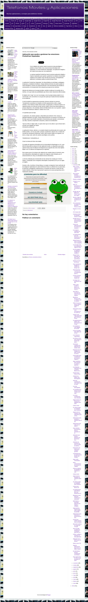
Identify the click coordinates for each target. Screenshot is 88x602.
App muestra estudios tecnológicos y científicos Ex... (77, 175)
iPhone (17, 23)
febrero (75, 581)
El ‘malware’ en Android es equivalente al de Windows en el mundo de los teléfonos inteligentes (12, 203)
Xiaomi (27, 28)
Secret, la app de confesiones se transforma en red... (77, 199)
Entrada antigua (61, 254)
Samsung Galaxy (16, 26)
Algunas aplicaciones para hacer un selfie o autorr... (77, 547)
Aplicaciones (27, 18)
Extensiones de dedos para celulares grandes (76, 449)
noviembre (75, 563)
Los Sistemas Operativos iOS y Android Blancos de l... (77, 368)
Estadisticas (77, 18)
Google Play (46, 20)
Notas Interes (58, 23)
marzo (74, 579)
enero (74, 583)
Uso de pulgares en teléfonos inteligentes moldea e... (77, 251)
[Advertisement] (44, 38)
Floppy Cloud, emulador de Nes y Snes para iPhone (76, 256)
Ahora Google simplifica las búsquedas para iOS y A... (77, 530)
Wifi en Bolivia (75, 93)
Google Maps (28, 20)
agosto (75, 569)
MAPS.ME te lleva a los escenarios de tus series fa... (77, 310)
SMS (39, 26)
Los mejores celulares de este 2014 (76, 231)
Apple (41, 18)
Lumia (32, 23)
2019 (73, 153)
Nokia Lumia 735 (77, 543)
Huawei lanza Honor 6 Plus (76, 373)
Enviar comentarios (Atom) (35, 257)
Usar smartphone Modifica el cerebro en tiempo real (77, 265)
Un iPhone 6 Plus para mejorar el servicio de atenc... (77, 340)
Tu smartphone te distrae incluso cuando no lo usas (77, 391)
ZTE (38, 28)
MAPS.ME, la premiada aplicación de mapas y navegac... (76, 503)
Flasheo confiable (77, 179)
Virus (81, 26)
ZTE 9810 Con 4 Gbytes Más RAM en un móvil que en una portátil (12, 221)
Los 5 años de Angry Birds (76, 335)
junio (74, 573)
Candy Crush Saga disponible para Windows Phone (77, 316)
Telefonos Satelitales (58, 26)
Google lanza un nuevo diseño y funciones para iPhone (77, 220)
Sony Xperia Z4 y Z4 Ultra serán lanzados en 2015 (77, 558)
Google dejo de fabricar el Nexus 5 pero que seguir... (76, 193)
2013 (73, 585)
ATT (46, 18)
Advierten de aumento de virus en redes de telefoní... (77, 443)
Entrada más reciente (28, 254)
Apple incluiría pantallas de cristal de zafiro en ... (77, 477)
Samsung (7, 26)
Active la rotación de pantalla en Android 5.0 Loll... (77, 470)
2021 (73, 148)
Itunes (23, 23)
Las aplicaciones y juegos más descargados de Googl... (77, 322)
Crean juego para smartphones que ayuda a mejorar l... (77, 357)
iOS (12, 23)
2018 (73, 155)
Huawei (7, 23)
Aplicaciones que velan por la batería (77, 425)
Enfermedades (67, 18)
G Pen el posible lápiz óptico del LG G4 (77, 332)
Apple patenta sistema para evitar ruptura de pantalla (76, 510)
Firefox (7, 20)
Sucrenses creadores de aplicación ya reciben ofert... (77, 345)
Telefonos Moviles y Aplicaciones (42, 7)
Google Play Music (68, 20)
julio (74, 571)
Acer (14, 18)
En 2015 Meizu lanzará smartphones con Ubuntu (76, 553)
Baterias (52, 18)
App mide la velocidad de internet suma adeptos (76, 293)
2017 (73, 157)
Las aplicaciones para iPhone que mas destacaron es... (77, 491)
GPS (76, 20)
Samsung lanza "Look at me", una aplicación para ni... (77, 271)
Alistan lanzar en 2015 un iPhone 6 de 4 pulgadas (77, 241)
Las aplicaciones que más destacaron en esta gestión (77, 236)
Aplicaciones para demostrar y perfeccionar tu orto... (77, 515)
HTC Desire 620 (76, 212)
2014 (73, 163)
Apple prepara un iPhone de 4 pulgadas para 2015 (77, 401)
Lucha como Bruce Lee (76, 487)
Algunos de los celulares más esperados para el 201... (77, 414)
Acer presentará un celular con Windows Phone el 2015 (77, 204)
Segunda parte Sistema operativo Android (12, 116)
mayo (74, 575)
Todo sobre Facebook (75, 111)
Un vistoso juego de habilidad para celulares (77, 409)
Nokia (51, 23)
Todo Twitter (75, 129)
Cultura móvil (76, 405)
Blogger (49, 594)
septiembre (76, 567)
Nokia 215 (15, 169)
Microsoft (38, 23)
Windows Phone (9, 28)
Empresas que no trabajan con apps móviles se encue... (77, 351)
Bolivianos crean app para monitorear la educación (77, 497)
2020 (73, 151)
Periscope (66, 23)
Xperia (33, 28)
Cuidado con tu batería (76, 182)
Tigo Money (69, 26)
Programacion (75, 75)
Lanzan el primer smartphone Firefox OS (77, 277)
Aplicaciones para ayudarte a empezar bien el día (77, 419)
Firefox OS (13, 20)
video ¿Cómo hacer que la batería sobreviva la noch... (76, 169)
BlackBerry (59, 18)
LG (27, 23)
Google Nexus (37, 20)
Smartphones (32, 26)
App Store (35, 18)
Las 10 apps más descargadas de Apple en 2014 (77, 246)
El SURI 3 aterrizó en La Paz (15, 134)
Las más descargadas (76, 387)
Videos (76, 26)
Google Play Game (56, 20)
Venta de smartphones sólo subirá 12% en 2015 (77, 382)
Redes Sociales (76, 50)
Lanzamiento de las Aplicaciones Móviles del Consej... (77, 455)
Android (20, 18)
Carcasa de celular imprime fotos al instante (77, 521)
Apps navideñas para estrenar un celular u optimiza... (76, 363)
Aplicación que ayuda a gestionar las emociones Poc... (76, 437)
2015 (73, 161)
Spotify (49, 26)
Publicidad (74, 23)
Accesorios (8, 18)
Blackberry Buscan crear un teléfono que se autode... (77, 299)
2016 (73, 159)
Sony (44, 26)
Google (20, 20)
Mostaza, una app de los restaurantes (12, 187)
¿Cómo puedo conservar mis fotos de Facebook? (76, 114)
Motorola (45, 23)
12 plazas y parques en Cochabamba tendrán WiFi (76, 95)
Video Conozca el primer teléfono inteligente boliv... (77, 304)
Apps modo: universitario (76, 460)
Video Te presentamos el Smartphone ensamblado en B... (77, 187)
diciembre (75, 164)
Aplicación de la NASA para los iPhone (77, 540)
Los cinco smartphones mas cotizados (77, 396)
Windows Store (19, 28)
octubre (75, 565)
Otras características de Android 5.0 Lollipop (77, 464)
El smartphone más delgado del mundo (76, 327)
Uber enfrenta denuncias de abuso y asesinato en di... (76, 431)
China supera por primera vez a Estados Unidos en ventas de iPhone (12, 152)
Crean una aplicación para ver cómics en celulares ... (77, 226)
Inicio (45, 254)
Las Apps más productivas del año (77, 281)
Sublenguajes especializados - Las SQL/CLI (76, 78)
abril (74, 577)
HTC (81, 20)
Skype (24, 26)
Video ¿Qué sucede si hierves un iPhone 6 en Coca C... (76, 287)
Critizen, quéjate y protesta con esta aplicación (77, 535)
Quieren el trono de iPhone (76, 261)
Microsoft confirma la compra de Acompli (77, 525)
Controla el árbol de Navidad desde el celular (77, 215)
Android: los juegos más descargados (76, 377)
